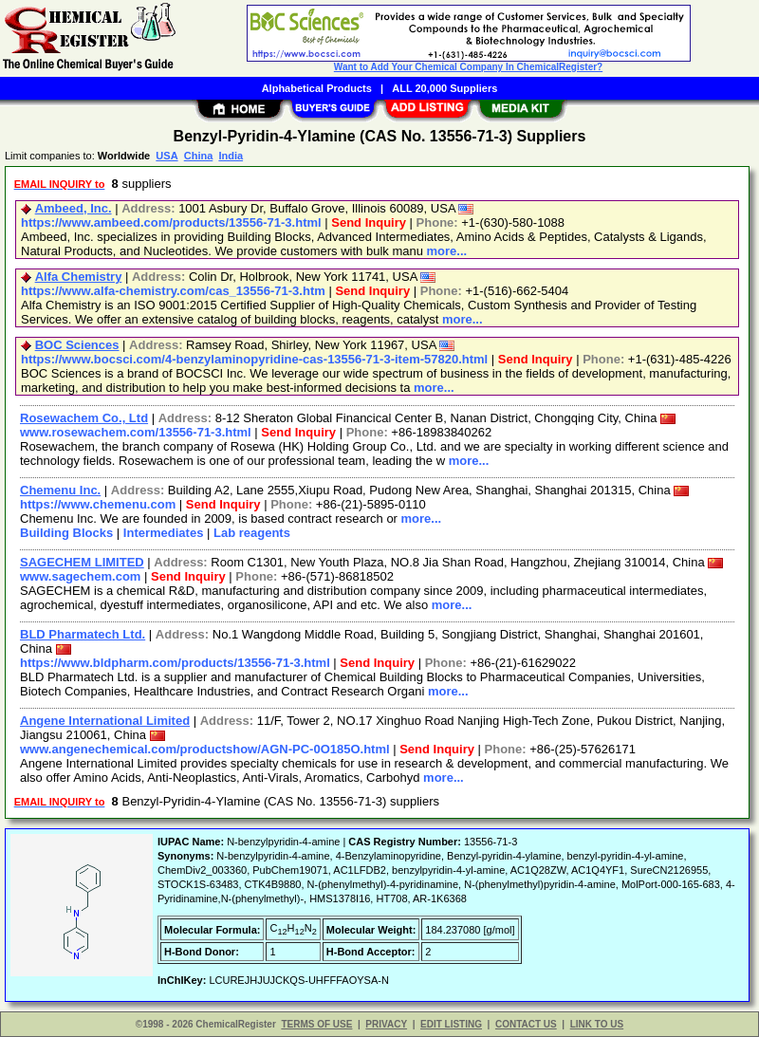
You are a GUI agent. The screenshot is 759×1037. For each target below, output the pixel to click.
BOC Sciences (77, 345)
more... (447, 251)
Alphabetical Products (317, 88)
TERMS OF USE (316, 1024)
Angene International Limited (105, 720)
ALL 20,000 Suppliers (444, 88)
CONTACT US (526, 1024)
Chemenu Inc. (60, 490)
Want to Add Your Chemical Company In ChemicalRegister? (468, 67)
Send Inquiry (368, 222)
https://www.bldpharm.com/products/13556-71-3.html (175, 663)
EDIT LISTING (451, 1024)
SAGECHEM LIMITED (82, 562)
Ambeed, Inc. (73, 208)
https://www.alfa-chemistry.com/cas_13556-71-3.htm (173, 291)
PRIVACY (386, 1024)
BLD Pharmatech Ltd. (82, 634)
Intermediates (163, 533)
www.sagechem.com (80, 576)
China (198, 155)
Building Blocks (66, 533)
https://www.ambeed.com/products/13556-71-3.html (171, 222)
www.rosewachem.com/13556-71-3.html (135, 432)
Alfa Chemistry (78, 276)
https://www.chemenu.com (98, 504)
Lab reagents (251, 533)
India (230, 155)
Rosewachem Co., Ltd (84, 418)
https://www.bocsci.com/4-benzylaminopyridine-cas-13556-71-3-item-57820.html (254, 359)
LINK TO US (596, 1024)
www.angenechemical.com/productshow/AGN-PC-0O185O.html (205, 749)
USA (166, 155)
